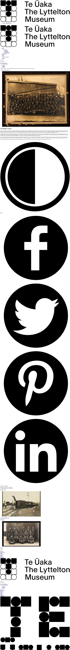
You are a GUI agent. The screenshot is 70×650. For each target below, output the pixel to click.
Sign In (3, 58)
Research (1, 591)
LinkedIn (3, 588)
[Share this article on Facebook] (36, 281)
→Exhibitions (6, 50)
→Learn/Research (6, 52)
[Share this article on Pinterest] (36, 416)
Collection (1, 554)
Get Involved (4, 53)
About (3, 56)
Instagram (3, 65)
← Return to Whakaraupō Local (6, 23)
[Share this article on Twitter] (36, 349)
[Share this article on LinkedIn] (36, 484)
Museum (1, 551)
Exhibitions (2, 595)
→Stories (5, 49)
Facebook (3, 66)
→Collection (6, 51)
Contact (3, 57)
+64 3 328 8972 (4, 63)
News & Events (2, 552)
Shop (3, 55)
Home (3, 48)
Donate (3, 54)
